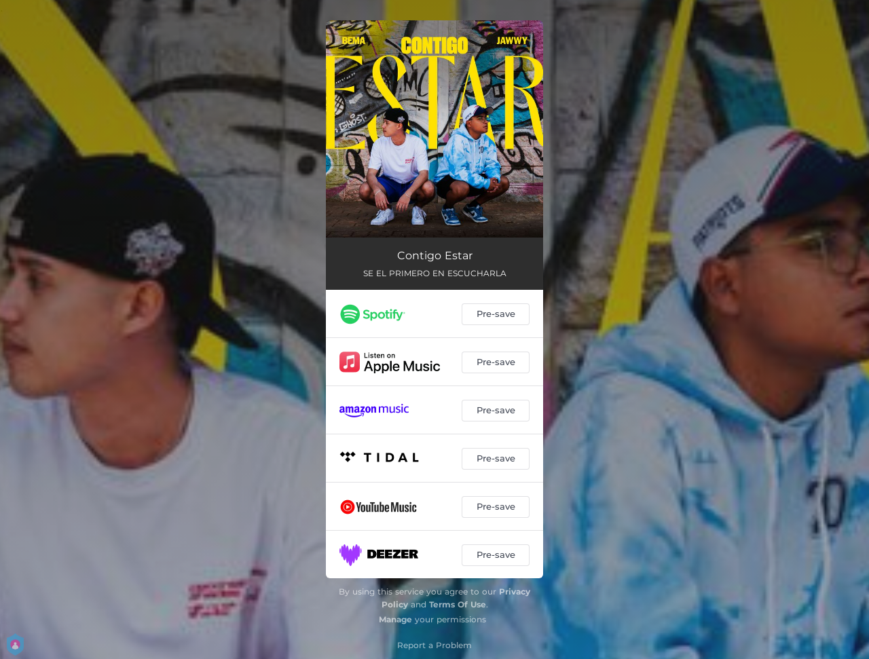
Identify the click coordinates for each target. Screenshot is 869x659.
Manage (395, 619)
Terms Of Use (457, 604)
